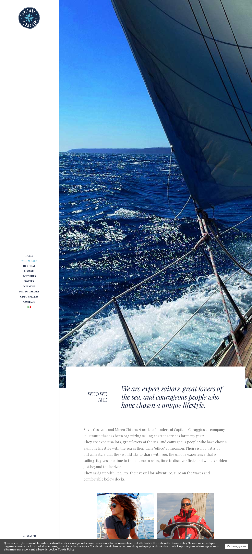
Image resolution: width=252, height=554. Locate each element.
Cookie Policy (66, 549)
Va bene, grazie (236, 546)
